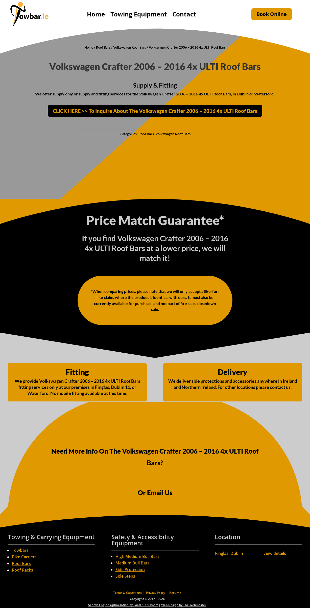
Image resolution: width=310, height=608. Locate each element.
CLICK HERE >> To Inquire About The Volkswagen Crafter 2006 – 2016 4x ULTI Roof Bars (155, 111)
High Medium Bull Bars (137, 556)
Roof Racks (22, 570)
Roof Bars (103, 47)
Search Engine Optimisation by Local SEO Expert (123, 605)
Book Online (271, 14)
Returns (175, 593)
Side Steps (125, 576)
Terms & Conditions (127, 593)
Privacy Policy (155, 593)
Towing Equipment (138, 14)
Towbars (20, 550)
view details (275, 553)
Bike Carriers (24, 557)
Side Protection (130, 569)
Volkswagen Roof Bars (129, 47)
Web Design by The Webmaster (183, 605)
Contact (184, 14)
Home (96, 14)
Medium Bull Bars (132, 563)
